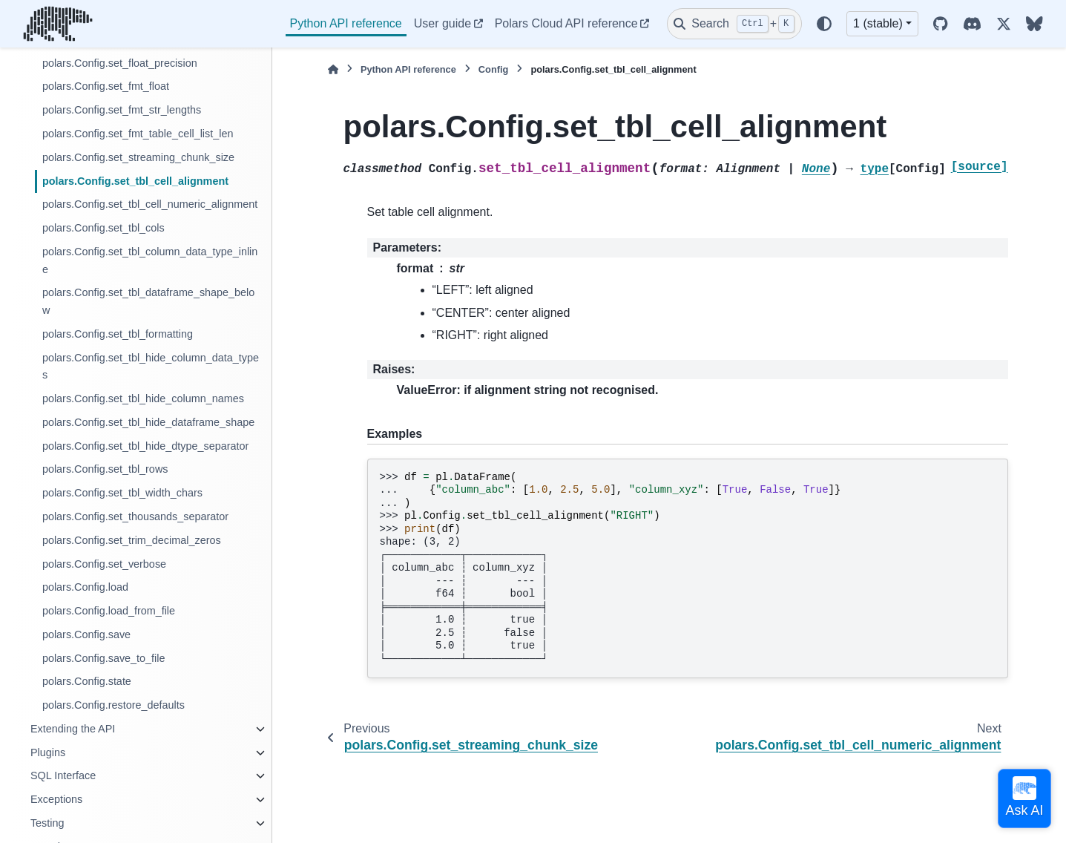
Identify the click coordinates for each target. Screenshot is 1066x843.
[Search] (734, 23)
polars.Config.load (85, 587)
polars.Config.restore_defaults (113, 705)
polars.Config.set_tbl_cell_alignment (135, 181)
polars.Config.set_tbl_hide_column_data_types (150, 366)
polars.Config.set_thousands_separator (135, 516)
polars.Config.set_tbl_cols (103, 228)
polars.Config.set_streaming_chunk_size (138, 157)
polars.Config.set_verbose (104, 564)
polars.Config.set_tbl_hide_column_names (143, 398)
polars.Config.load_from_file (108, 611)
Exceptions (56, 799)
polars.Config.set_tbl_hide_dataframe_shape (148, 422)
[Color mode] (824, 23)
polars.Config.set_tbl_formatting (117, 334)
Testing (47, 823)
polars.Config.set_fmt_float (105, 86)
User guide (442, 23)
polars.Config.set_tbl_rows (105, 469)
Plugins (47, 752)
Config (493, 69)
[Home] (333, 69)
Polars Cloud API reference (566, 23)
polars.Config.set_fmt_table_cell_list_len (138, 134)
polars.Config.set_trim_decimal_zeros (131, 540)
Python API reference (346, 23)
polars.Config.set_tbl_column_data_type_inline (149, 260)
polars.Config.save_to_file (103, 658)
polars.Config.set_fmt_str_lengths (121, 110)
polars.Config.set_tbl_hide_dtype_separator (145, 446)
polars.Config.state (86, 681)
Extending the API (72, 729)
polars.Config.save (86, 634)
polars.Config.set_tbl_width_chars (122, 493)
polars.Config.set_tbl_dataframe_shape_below (148, 301)
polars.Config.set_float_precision (119, 63)
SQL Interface (63, 775)
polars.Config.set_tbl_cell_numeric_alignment (149, 204)
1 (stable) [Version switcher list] (878, 23)
